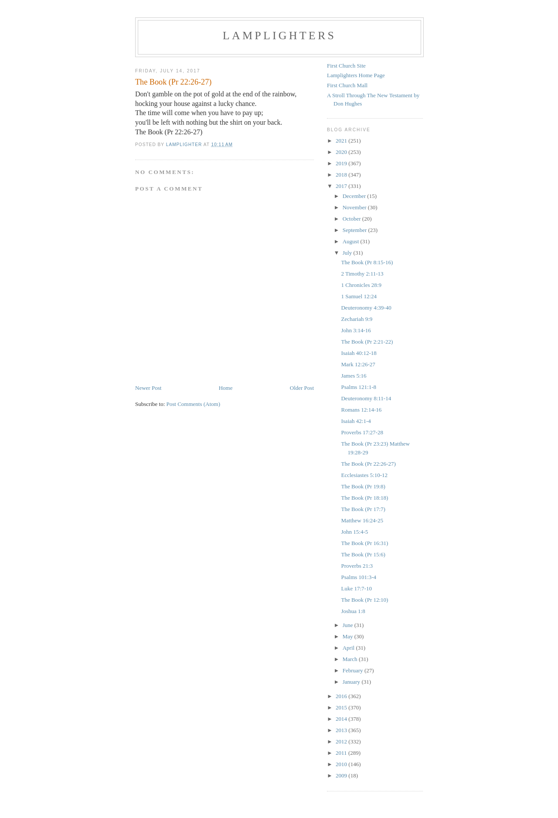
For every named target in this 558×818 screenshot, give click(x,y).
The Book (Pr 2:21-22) (367, 341)
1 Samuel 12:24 (359, 296)
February (353, 670)
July (348, 252)
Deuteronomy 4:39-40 (366, 307)
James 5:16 (353, 375)
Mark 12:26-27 (358, 364)
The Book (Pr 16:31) (364, 543)
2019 (342, 163)
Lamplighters (279, 35)
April (349, 647)
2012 (342, 741)
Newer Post (148, 388)
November (355, 207)
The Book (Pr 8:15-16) (367, 262)
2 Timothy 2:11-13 (362, 273)
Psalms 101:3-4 (358, 577)
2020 (342, 152)
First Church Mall (347, 85)
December (355, 196)
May (348, 636)
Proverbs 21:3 (357, 565)
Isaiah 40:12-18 (358, 353)
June (348, 625)
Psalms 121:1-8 (358, 387)
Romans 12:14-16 (361, 409)
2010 (342, 764)
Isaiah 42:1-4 (356, 421)
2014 (342, 719)
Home (226, 388)
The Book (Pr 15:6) (363, 554)
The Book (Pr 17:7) (363, 509)
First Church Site (346, 65)
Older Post (302, 388)
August (352, 241)
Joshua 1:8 (353, 611)
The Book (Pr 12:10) (364, 599)
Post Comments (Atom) (194, 404)
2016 (342, 696)
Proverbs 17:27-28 (362, 432)
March (351, 659)
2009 (342, 775)
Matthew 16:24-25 (362, 520)
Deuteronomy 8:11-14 (366, 398)
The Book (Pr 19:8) (363, 486)
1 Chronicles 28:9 (361, 285)
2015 (342, 707)
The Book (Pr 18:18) (364, 497)
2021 (342, 140)
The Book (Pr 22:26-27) (368, 463)
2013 (342, 730)
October (352, 218)
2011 (342, 753)
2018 (342, 174)
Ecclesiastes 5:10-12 (364, 475)
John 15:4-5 (354, 531)
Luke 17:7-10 (356, 588)
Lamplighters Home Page (356, 75)
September (355, 230)
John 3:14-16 (356, 330)
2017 (342, 186)
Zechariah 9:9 (356, 319)
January (352, 681)
